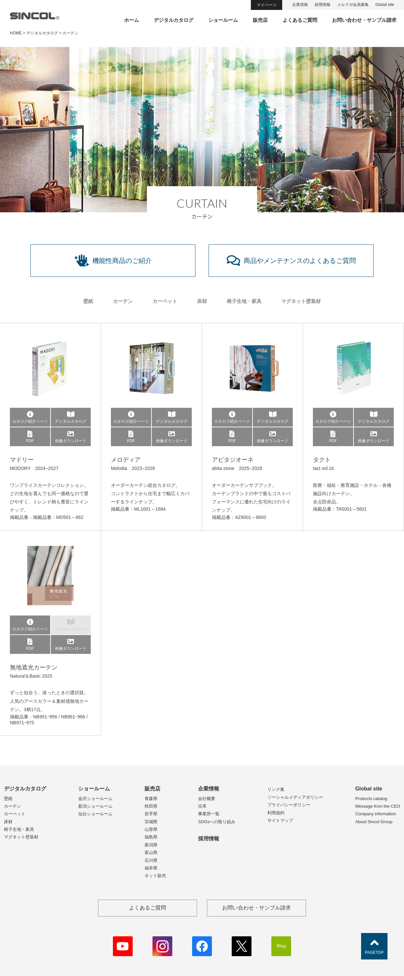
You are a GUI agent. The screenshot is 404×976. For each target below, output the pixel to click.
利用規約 (276, 812)
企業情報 (300, 4)
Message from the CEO (377, 806)
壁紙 (88, 301)
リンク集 (276, 789)
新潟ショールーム (95, 806)
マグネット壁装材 (301, 301)
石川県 (151, 860)
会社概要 (206, 798)
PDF (30, 437)
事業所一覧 (208, 813)
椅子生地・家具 (244, 301)
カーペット (164, 301)
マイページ (267, 5)
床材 (202, 301)
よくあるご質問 (300, 20)
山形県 (151, 829)
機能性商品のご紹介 (113, 261)
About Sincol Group (373, 821)
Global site (384, 4)
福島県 (151, 836)
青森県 (151, 798)
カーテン (123, 301)
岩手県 (151, 813)
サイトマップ (280, 820)
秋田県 (151, 806)
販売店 (260, 20)
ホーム (131, 20)
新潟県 (151, 844)
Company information (375, 813)
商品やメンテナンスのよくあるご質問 (291, 261)
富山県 (151, 852)
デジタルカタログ (173, 20)
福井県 (151, 868)
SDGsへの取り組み (216, 821)
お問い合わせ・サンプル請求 (364, 20)
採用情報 (322, 4)
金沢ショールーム (95, 798)
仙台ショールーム (95, 813)
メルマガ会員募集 (353, 4)
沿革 (202, 806)
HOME (16, 33)
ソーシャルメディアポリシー (295, 797)
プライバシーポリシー (288, 804)
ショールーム (223, 20)
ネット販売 (155, 875)
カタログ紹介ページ (30, 417)
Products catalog (371, 798)
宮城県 (151, 821)
